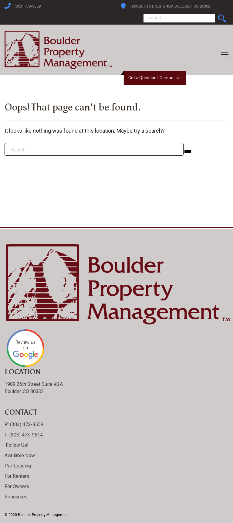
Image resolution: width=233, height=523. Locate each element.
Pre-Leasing (18, 466)
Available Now (20, 455)
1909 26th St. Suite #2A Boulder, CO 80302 (170, 6)
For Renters (17, 476)
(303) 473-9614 (25, 435)
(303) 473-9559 (28, 6)
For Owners (17, 486)
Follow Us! (17, 445)
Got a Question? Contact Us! (154, 77)
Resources (16, 497)
